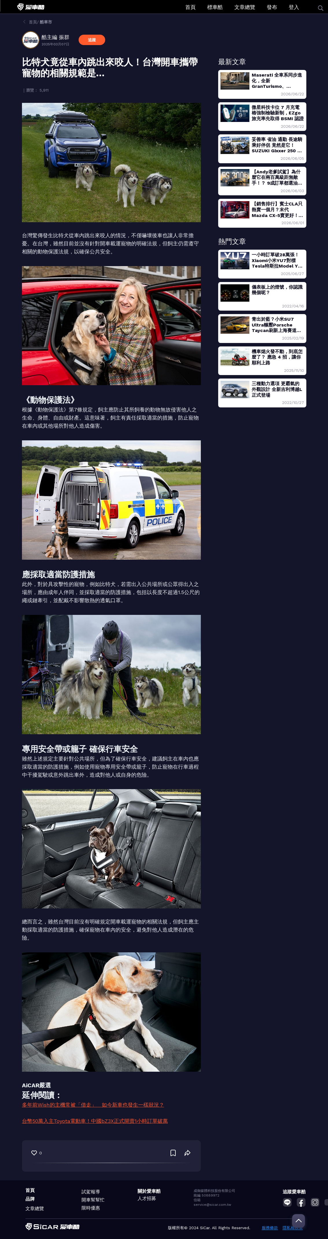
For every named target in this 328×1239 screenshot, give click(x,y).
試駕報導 (90, 1192)
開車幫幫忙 (93, 1200)
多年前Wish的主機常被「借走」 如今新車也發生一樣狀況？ (93, 1105)
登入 (294, 7)
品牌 (30, 1199)
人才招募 (147, 1198)
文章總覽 (244, 7)
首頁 (190, 7)
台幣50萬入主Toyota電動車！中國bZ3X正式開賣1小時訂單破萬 (95, 1121)
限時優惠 (90, 1208)
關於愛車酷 (149, 1191)
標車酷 (215, 7)
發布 (272, 7)
